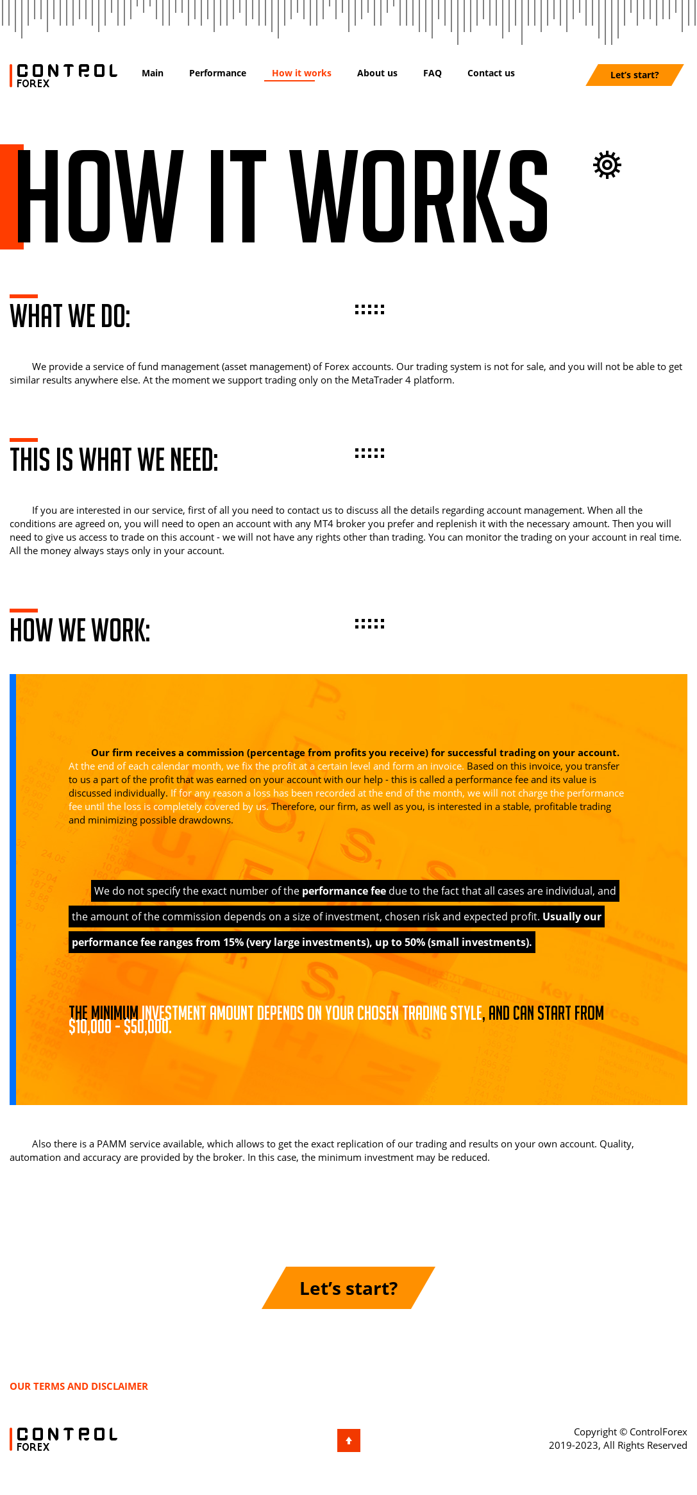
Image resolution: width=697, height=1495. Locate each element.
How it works (302, 73)
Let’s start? (634, 75)
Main (153, 73)
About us (377, 73)
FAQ (432, 73)
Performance (217, 73)
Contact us (491, 73)
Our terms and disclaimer (79, 1386)
